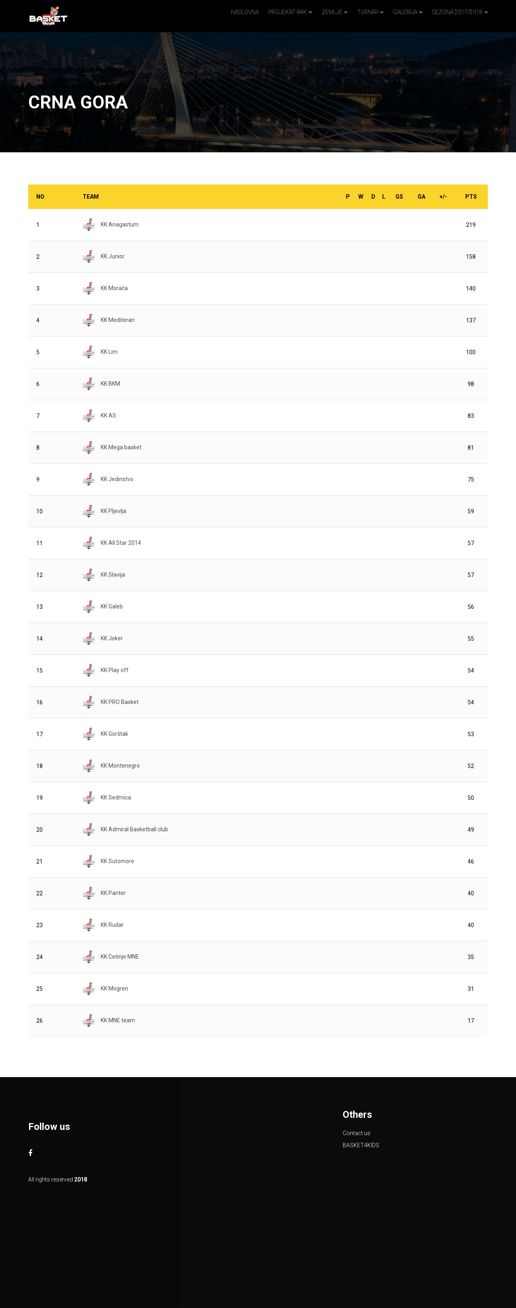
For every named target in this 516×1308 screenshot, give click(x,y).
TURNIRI (367, 12)
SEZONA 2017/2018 (457, 12)
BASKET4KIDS (361, 1145)
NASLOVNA (245, 12)
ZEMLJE (332, 12)
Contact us (356, 1133)
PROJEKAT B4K (287, 12)
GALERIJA (405, 12)
